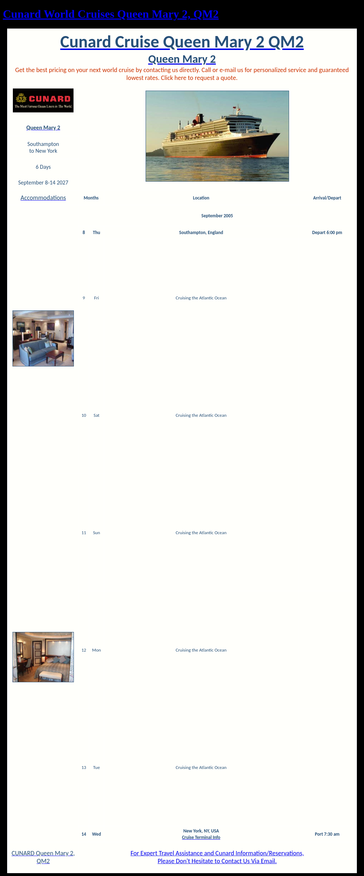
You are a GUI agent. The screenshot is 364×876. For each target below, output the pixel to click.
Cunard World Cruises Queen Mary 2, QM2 (111, 13)
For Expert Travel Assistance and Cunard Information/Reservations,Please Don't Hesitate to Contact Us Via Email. (217, 857)
